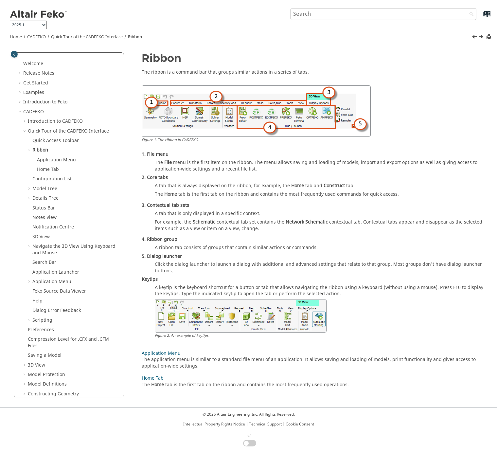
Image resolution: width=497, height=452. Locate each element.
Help (37, 301)
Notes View (44, 217)
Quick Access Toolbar (55, 140)
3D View (41, 236)
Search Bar (44, 262)
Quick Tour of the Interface (87, 37)
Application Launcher (55, 272)
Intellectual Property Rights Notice (214, 424)
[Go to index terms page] (480, 16)
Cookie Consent (300, 424)
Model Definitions (47, 384)
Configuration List (52, 178)
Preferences (41, 329)
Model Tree (44, 188)
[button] (20, 64)
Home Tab (48, 169)
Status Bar (43, 208)
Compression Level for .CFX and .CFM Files (68, 342)
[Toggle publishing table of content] (14, 54)
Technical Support (265, 424)
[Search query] (383, 14)
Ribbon (135, 37)
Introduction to (45, 102)
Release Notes (38, 73)
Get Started (35, 83)
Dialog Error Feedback (56, 310)
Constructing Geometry (53, 393)
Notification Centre (53, 227)
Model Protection (46, 374)
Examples (33, 92)
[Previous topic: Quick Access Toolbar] (475, 38)
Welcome (33, 63)
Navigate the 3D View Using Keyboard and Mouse (73, 249)
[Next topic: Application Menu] (481, 38)
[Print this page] (489, 37)
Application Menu (56, 159)
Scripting (42, 320)
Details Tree (45, 198)
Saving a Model (45, 355)
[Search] (470, 14)
